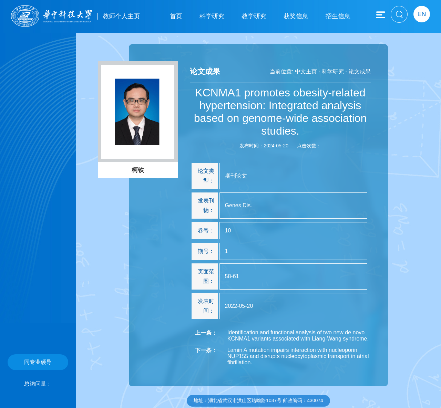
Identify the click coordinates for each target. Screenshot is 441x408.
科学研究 (211, 16)
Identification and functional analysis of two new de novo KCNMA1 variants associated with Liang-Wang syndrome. (298, 335)
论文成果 (360, 71)
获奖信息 (296, 16)
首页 (176, 16)
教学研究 (254, 16)
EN (421, 14)
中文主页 (306, 71)
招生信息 (338, 16)
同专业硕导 (38, 362)
